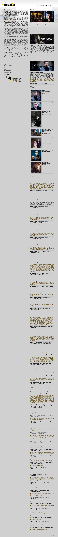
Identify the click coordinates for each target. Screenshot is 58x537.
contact (51, 5)
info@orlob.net (32, 535)
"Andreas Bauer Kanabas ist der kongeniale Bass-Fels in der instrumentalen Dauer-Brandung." (42, 330)
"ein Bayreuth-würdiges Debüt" (37, 465)
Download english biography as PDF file (13, 59)
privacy (39, 535)
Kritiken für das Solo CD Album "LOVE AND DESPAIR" (41, 501)
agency (41, 5)
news (44, 5)
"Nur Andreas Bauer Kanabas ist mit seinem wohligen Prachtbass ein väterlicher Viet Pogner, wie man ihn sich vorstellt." (42, 453)
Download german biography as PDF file (13, 60)
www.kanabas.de (9, 67)
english (52, 7)
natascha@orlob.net (18, 80)
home (38, 5)
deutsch (49, 7)
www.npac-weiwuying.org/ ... (37, 56)
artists (47, 5)
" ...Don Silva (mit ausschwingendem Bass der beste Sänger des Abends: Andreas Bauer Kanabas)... (42, 419)
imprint (37, 535)
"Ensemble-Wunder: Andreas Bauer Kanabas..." (40, 529)
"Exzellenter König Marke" (36, 519)
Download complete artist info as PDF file (13, 62)
